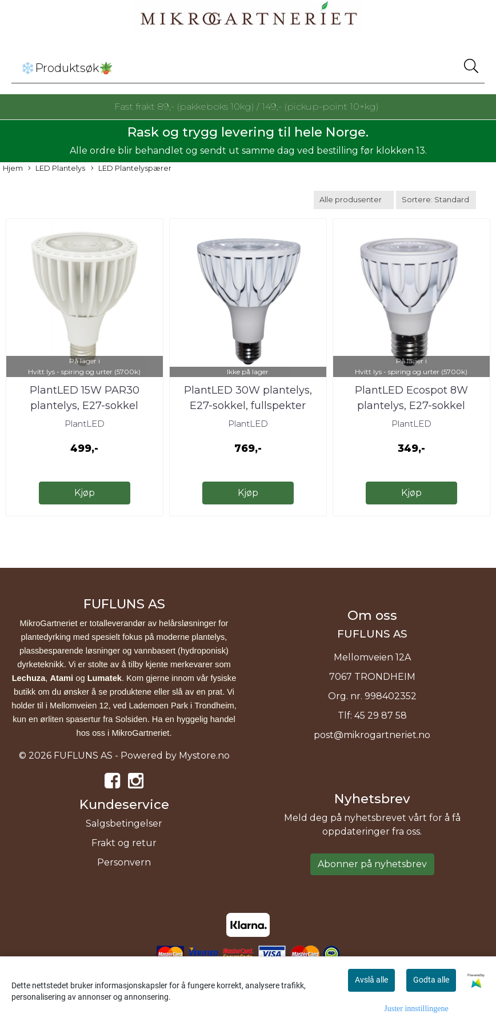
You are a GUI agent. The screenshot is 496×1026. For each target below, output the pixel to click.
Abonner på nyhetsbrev (372, 864)
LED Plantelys (56, 169)
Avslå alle (371, 979)
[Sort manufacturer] (354, 200)
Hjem (13, 168)
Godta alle (431, 979)
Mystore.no (204, 755)
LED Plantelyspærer (131, 169)
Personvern (124, 862)
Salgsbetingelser (124, 823)
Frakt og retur (124, 842)
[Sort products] (436, 200)
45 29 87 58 (380, 715)
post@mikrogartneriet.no (372, 735)
